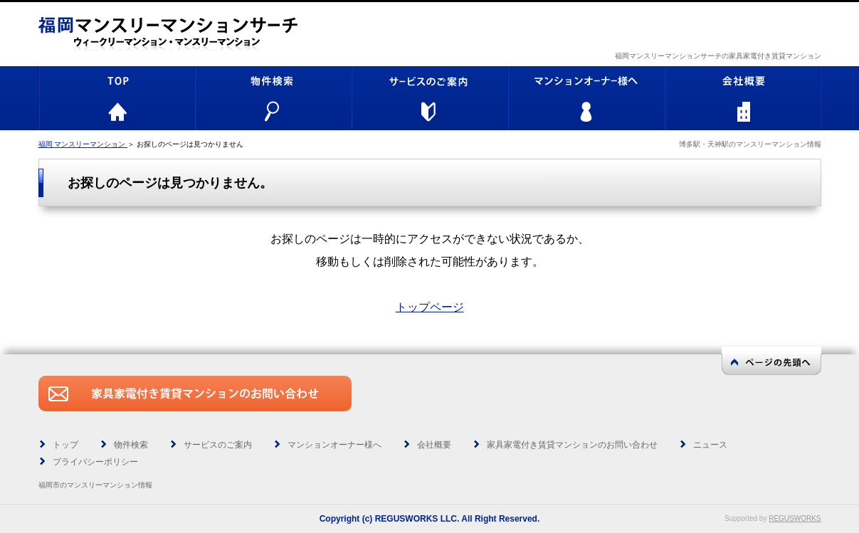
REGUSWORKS (795, 518)
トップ (65, 445)
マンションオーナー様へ (334, 445)
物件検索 (131, 445)
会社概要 (434, 445)
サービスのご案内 (218, 445)
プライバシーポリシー (95, 462)
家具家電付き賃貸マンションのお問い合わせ (572, 445)
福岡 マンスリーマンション (83, 144)
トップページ (430, 307)
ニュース (710, 445)
